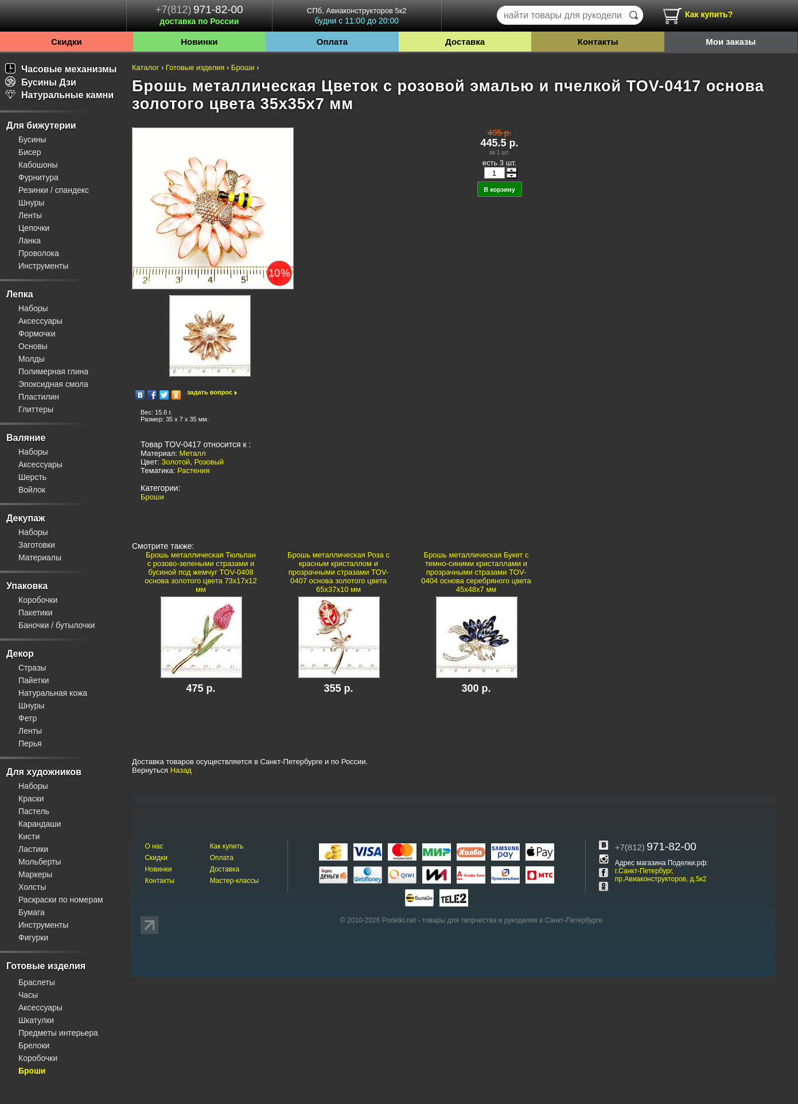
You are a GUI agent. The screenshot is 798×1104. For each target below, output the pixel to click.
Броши (31, 1070)
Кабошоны (38, 164)
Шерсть (32, 477)
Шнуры (31, 202)
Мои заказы (731, 42)
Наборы (33, 308)
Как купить (227, 846)
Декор (20, 653)
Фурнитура (38, 177)
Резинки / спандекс (53, 190)
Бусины (32, 139)
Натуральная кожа (52, 693)
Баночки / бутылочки (56, 625)
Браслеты (36, 982)
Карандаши (39, 823)
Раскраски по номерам (60, 899)
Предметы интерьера (58, 1032)
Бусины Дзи (40, 82)
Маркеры (35, 874)
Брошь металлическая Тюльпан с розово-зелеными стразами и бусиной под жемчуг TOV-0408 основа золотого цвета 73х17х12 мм (201, 572)
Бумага (31, 912)
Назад (181, 770)
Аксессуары (40, 321)
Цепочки (33, 228)
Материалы (39, 557)
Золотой (175, 462)
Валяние (25, 438)
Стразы (32, 667)
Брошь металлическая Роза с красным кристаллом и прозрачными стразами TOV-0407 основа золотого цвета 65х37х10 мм (338, 572)
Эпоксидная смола (53, 384)
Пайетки (33, 680)
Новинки (199, 42)
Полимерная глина (53, 371)
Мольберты (39, 861)
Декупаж (25, 518)
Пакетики (35, 612)
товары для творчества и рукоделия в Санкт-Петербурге (512, 920)
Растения (193, 470)
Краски (31, 798)
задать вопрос (209, 392)
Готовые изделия (45, 966)
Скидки (66, 42)
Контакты (598, 42)
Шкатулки (36, 1020)
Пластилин (38, 396)
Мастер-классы (234, 881)
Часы (28, 995)
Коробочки (37, 600)
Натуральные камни (59, 95)
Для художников (43, 772)
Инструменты (43, 265)
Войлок (31, 489)
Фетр (27, 718)
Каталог (145, 67)
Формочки (37, 333)
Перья (30, 743)
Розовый (209, 462)
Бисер (29, 152)
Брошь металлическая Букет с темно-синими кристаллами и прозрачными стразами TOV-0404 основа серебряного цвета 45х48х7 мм (476, 572)
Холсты (32, 887)
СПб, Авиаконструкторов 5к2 (357, 15)
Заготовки (36, 544)
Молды (31, 358)
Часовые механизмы (61, 69)
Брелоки (33, 1045)
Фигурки (33, 937)
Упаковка (27, 586)
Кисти (29, 836)
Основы (33, 346)
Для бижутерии (41, 125)
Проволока (38, 253)
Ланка (29, 240)
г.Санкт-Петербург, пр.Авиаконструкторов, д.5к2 (661, 875)
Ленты (30, 215)
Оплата (332, 42)
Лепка (19, 294)
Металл (193, 453)
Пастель (33, 811)
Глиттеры (35, 409)
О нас (154, 846)
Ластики (33, 849)
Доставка (465, 42)
